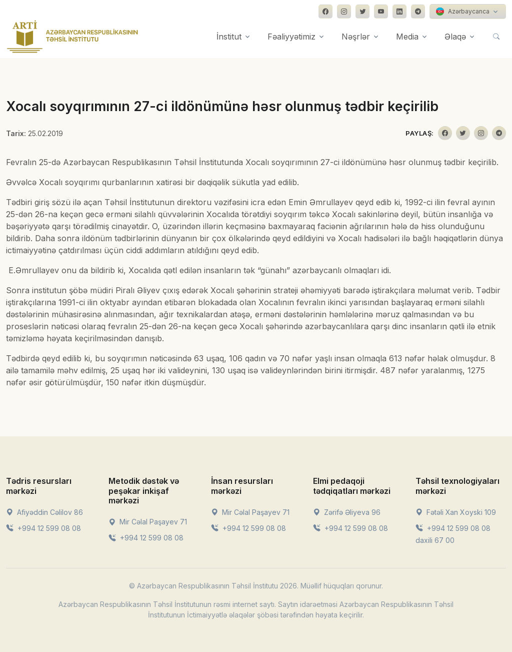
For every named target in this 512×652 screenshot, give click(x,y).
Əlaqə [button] (455, 37)
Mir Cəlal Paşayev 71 (147, 521)
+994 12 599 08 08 (43, 528)
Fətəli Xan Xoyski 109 (456, 512)
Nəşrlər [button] (356, 37)
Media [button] (407, 37)
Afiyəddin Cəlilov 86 (44, 512)
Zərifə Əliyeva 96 (346, 512)
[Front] (72, 36)
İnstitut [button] (229, 37)
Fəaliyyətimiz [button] (292, 37)
